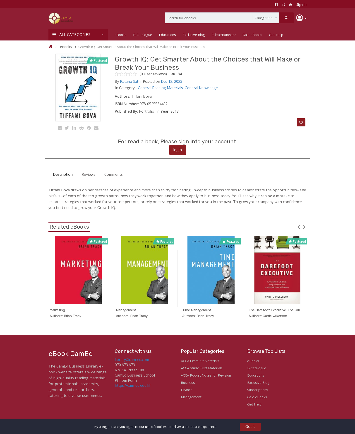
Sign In (301, 4)
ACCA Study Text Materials (202, 368)
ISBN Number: (127, 103)
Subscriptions (224, 34)
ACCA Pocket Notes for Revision (206, 375)
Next (304, 229)
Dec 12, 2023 (171, 81)
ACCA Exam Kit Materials (200, 360)
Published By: (126, 111)
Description (63, 177)
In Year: (163, 111)
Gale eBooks (252, 34)
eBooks (120, 34)
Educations (167, 34)
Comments (113, 177)
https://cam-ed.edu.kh (133, 385)
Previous (298, 229)
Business (188, 382)
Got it (250, 426)
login (177, 152)
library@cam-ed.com (132, 359)
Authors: (122, 96)
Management (191, 397)
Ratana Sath (130, 81)
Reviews (88, 177)
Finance (186, 389)
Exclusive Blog (194, 34)
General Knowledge (201, 87)
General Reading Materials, (161, 87)
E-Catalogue (142, 34)
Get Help (276, 34)
